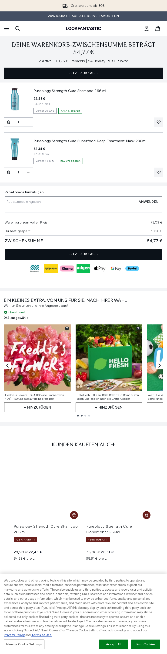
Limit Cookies (146, 644)
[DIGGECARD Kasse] (34, 268)
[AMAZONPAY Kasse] (51, 268)
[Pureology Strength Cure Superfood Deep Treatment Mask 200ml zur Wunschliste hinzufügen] (158, 172)
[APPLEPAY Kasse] (100, 268)
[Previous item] (7, 365)
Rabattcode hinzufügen (24, 192)
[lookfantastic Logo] (83, 28)
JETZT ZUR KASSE (84, 73)
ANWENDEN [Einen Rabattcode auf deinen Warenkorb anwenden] (148, 202)
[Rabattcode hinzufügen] (70, 201)
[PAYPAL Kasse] (132, 268)
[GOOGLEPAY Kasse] (116, 268)
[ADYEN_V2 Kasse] (83, 268)
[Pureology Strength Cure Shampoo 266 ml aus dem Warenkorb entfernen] (8, 122)
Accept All (113, 644)
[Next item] (159, 365)
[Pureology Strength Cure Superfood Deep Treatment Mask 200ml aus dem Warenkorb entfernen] (8, 172)
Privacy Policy (14, 635)
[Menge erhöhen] (28, 122)
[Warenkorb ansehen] (157, 28)
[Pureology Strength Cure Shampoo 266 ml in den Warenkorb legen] (74, 515)
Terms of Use (41, 635)
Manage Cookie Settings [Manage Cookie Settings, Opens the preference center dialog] (24, 644)
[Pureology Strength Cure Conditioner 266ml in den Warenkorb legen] (146, 515)
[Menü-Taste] (6, 28)
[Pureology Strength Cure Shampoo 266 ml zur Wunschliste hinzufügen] (158, 122)
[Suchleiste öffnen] (17, 28)
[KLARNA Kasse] (67, 268)
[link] (146, 28)
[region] (83, 614)
